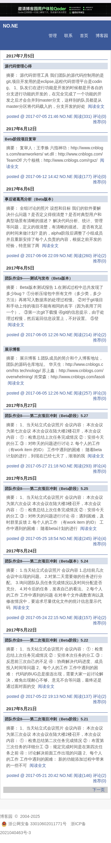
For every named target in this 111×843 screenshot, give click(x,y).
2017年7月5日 (20, 55)
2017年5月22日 (21, 629)
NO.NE (10, 25)
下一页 (98, 789)
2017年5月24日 (21, 550)
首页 (84, 35)
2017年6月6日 (20, 188)
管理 (53, 35)
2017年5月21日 (21, 708)
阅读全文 (96, 106)
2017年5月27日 (21, 405)
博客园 (102, 35)
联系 (68, 35)
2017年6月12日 (21, 128)
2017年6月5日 (20, 267)
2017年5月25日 (21, 478)
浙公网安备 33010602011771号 (34, 823)
